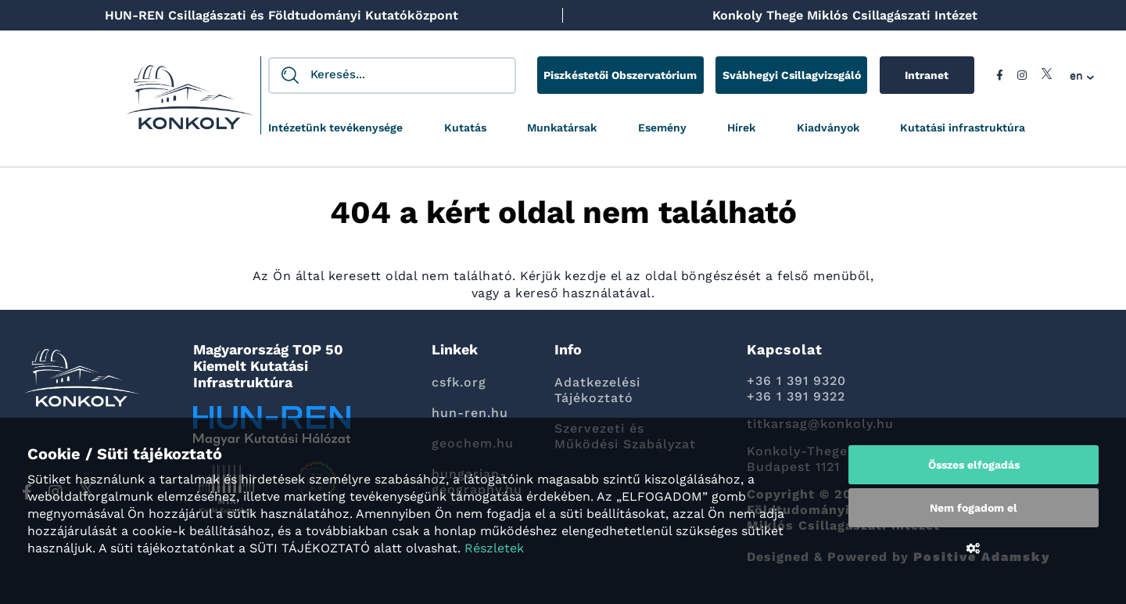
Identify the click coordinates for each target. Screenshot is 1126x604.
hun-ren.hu (470, 412)
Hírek (741, 127)
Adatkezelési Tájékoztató (597, 390)
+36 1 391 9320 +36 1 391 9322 (796, 388)
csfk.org (459, 382)
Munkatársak (562, 127)
